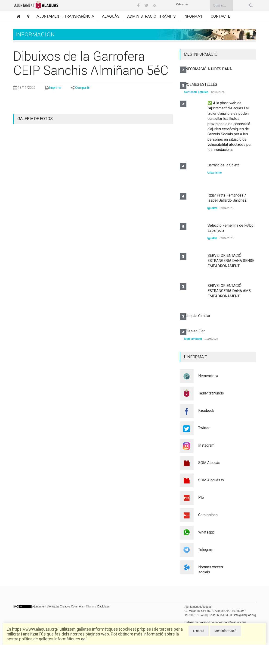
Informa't (193, 16)
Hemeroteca (208, 376)
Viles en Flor (194, 331)
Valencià (182, 4)
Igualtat (212, 208)
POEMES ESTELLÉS (200, 84)
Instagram (206, 445)
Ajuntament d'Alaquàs (45, 606)
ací (84, 638)
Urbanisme (214, 172)
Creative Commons (72, 606)
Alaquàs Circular (197, 316)
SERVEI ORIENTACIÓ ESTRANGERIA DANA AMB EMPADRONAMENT (229, 290)
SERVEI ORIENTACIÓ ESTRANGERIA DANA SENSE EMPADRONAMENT (230, 260)
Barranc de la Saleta (223, 165)
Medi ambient (193, 338)
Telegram (205, 549)
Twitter (204, 428)
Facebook (206, 410)
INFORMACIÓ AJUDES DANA (208, 69)
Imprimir (55, 87)
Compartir (82, 87)
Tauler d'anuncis (211, 393)
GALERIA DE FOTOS (35, 118)
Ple (201, 497)
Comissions (208, 515)
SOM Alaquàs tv (211, 480)
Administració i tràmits (151, 16)
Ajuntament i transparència (65, 16)
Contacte (220, 16)
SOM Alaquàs (209, 463)
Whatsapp (206, 532)
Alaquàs (110, 16)
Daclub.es (103, 606)
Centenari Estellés (196, 92)
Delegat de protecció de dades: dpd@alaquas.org (215, 622)
